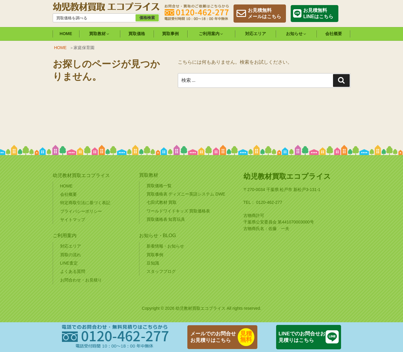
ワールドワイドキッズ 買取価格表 (178, 211)
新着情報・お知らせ (165, 246)
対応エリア (255, 33)
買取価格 (136, 33)
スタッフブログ (161, 271)
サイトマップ (72, 219)
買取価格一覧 (159, 185)
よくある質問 (72, 271)
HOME (66, 33)
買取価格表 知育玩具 (166, 219)
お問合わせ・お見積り (81, 280)
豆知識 (153, 263)
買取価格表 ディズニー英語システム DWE (186, 194)
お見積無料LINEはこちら (318, 13)
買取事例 (170, 33)
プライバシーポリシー (81, 211)
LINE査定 (69, 263)
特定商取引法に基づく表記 (85, 202)
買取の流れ (70, 254)
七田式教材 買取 (162, 202)
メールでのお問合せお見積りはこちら (213, 337)
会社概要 (333, 33)
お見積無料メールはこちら (264, 13)
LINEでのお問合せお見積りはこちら (301, 337)
